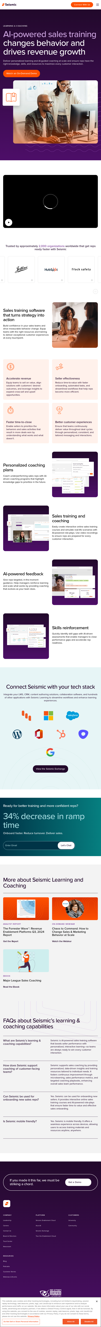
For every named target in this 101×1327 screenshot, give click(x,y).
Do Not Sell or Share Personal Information (21, 1321)
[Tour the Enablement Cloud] (46, 1236)
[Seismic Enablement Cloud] (45, 1220)
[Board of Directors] (9, 1236)
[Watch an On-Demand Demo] (21, 73)
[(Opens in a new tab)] (26, 920)
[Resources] (8, 1256)
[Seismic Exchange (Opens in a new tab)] (42, 1231)
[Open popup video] (8, 222)
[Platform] (40, 1215)
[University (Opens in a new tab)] (72, 1220)
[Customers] (73, 1215)
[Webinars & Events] (10, 1277)
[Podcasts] (6, 1266)
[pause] (95, 291)
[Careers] (6, 1226)
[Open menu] (97, 4)
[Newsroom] (7, 1247)
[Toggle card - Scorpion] (3, 280)
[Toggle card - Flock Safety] (93, 280)
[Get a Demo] (78, 1182)
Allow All (71, 1321)
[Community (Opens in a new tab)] (72, 1226)
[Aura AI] (38, 1226)
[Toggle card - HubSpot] (63, 280)
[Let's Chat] (66, 845)
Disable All (89, 1321)
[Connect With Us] (82, 4)
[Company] (7, 1215)
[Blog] (5, 1261)
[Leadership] (7, 1220)
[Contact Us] (7, 1231)
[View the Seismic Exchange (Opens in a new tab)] (50, 769)
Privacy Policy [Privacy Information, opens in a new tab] (33, 1316)
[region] (50, 1312)
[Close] (97, 1301)
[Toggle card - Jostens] (33, 280)
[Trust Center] (7, 1241)
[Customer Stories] (9, 1272)
